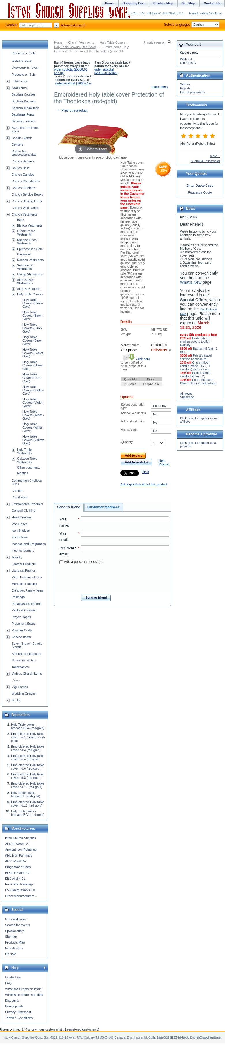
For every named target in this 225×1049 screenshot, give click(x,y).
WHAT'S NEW (22, 61)
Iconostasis (19, 537)
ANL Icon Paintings (18, 855)
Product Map (163, 3)
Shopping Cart (134, 3)
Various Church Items (27, 673)
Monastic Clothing (24, 583)
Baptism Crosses (23, 94)
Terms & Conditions (19, 1018)
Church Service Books (27, 194)
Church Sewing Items (27, 201)
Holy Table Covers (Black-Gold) (32, 303)
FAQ (8, 983)
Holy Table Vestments (24, 451)
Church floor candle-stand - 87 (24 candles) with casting (195, 366)
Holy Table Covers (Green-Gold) (33, 365)
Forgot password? (192, 92)
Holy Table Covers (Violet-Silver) (33, 402)
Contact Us (212, 3)
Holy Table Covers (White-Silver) (33, 427)
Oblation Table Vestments (27, 460)
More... (215, 156)
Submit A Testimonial (205, 161)
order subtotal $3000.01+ (73, 83)
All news (186, 393)
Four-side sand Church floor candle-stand (198, 381)
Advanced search (73, 25)
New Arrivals (14, 948)
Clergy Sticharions (30, 274)
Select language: (191, 25)
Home (58, 42)
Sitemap (11, 936)
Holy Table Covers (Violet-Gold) (33, 390)
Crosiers (17, 490)
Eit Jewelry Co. (15, 878)
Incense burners (23, 550)
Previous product (71, 110)
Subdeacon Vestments (25, 267)
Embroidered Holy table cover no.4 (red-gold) (27, 757)
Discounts (12, 1000)
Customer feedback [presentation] (103, 507)
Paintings (18, 597)
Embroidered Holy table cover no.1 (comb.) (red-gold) (28, 737)
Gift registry (188, 62)
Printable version (154, 42)
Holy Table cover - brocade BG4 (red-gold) (27, 726)
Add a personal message (80, 562)
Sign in (185, 84)
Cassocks (24, 254)
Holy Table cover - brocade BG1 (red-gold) (27, 812)
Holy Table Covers (112, 42)
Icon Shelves (21, 530)
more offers (160, 86)
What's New (190, 282)
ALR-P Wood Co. (17, 844)
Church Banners (23, 161)
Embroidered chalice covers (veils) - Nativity (195, 341)
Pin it (145, 472)
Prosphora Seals (23, 623)
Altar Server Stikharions (25, 281)
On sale (10, 954)
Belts (20, 220)
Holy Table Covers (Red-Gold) (75, 47)
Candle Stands (22, 138)
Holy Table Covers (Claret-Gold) (33, 353)
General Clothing (23, 510)
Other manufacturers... (21, 896)
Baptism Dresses (23, 101)
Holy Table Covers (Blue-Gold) (32, 328)
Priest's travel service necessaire (196, 357)
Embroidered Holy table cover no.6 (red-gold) (27, 766)
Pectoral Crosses (24, 610)
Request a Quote (200, 192)
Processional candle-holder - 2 (195, 374)
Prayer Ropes (21, 617)
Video (16, 680)
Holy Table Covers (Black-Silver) (32, 315)
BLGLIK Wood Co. (18, 872)
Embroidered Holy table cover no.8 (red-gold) (27, 775)
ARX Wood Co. (16, 861)
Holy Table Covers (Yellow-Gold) (33, 440)
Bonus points (14, 1006)
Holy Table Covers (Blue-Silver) (32, 340)
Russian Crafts (22, 630)
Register (186, 88)
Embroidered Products (27, 504)
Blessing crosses (23, 121)
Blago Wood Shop (18, 867)
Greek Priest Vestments (26, 232)
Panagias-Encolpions (26, 603)
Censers (17, 144)
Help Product (164, 462)
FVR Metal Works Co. (20, 890)
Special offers (14, 931)
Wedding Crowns (24, 693)
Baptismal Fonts (23, 114)
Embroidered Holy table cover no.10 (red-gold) (27, 785)
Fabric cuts (19, 81)
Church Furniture (23, 188)
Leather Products (24, 564)
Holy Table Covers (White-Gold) (33, 415)
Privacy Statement (18, 1012)
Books (16, 700)
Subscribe (187, 397)
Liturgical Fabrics (23, 570)
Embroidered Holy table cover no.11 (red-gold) (27, 803)
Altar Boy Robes (28, 288)
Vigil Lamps (20, 687)
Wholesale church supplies (24, 994)
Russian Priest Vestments (27, 241)
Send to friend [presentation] (68, 507)
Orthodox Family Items (28, 590)
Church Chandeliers (26, 181)
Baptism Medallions (25, 108)
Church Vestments (81, 42)
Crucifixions (20, 497)
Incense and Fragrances (29, 544)
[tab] (69, 507)
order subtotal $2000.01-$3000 (105, 71)
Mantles (22, 473)
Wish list (186, 59)
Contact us (12, 977)
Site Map (188, 3)
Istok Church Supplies (20, 838)
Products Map (15, 942)
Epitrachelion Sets (30, 249)
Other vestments (28, 467)
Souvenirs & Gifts (24, 660)
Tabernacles (20, 667)
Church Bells (20, 168)
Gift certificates (15, 919)
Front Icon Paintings (19, 884)
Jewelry (17, 557)
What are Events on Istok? (23, 989)
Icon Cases (19, 524)
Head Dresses (22, 517)
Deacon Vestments (30, 260)
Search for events (17, 925)
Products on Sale (24, 53)
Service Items (21, 637)
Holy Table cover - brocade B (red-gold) (25, 794)
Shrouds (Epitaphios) (26, 653)
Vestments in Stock (25, 68)
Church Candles (23, 174)
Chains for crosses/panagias (24, 152)
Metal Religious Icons (27, 577)
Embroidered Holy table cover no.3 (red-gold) (27, 748)
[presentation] (114, 577)
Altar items (19, 88)
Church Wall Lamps (25, 208)
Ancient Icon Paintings (21, 849)
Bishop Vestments (29, 225)
